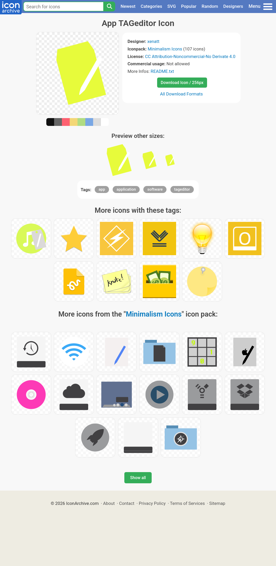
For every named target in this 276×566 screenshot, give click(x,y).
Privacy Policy (152, 503)
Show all (138, 477)
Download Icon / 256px (182, 82)
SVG (171, 6)
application (126, 189)
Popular (188, 6)
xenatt (153, 41)
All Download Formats (181, 94)
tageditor (182, 189)
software (155, 189)
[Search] (109, 6)
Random (210, 6)
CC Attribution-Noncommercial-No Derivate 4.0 (190, 56)
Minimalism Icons (165, 49)
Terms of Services (187, 503)
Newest (127, 6)
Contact (126, 503)
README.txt (162, 71)
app (102, 189)
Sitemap (217, 503)
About (109, 503)
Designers (233, 6)
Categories (151, 6)
